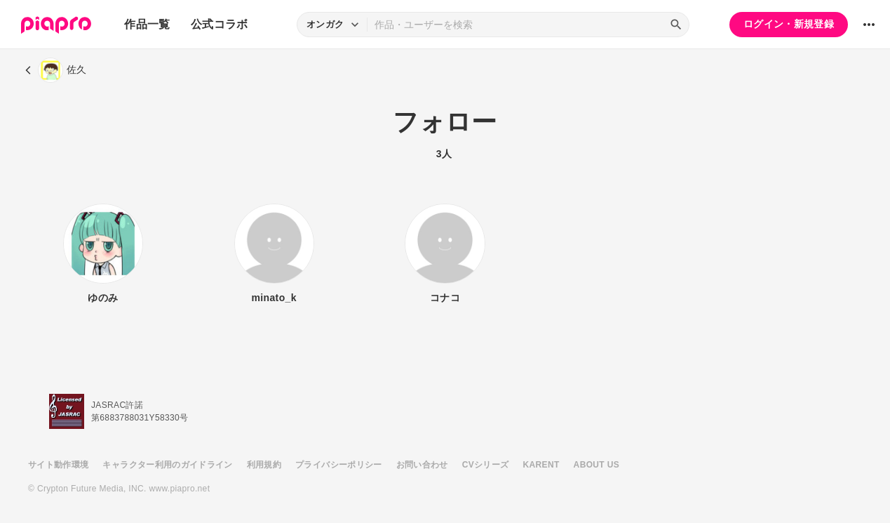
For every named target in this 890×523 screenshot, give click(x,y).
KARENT (541, 465)
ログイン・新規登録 (788, 23)
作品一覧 (147, 24)
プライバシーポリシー (338, 465)
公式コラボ (219, 24)
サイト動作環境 (58, 465)
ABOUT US (596, 465)
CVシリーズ (485, 465)
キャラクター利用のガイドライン (167, 465)
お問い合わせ (422, 465)
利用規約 (264, 465)
